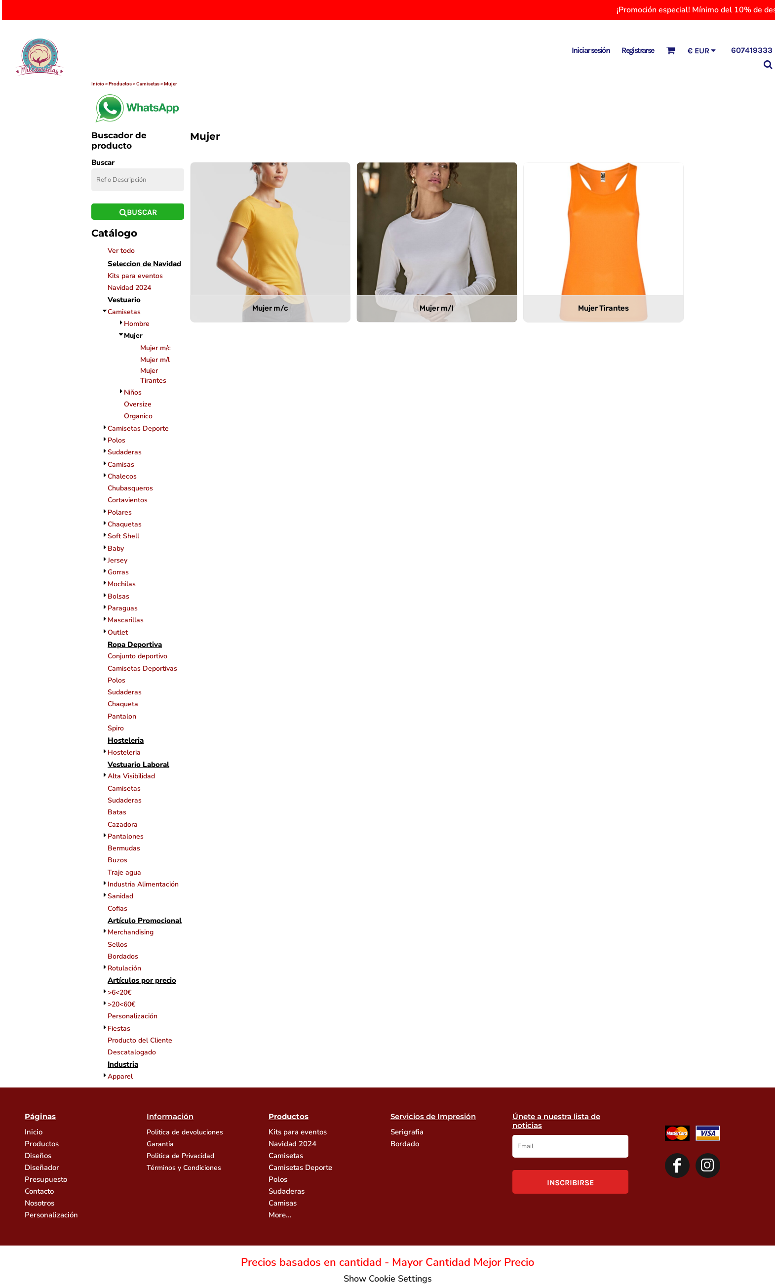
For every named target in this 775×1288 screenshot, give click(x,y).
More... (280, 1215)
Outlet (118, 632)
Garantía (160, 1144)
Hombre (137, 323)
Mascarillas (126, 620)
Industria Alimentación (143, 884)
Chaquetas (125, 524)
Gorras (118, 572)
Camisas (121, 464)
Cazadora (123, 824)
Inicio (33, 1132)
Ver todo (121, 250)
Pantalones (126, 836)
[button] (670, 50)
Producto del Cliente (140, 1040)
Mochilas (122, 584)
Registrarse (637, 50)
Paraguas (123, 608)
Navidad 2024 (129, 287)
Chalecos (122, 476)
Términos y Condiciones (184, 1167)
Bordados (123, 956)
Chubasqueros (130, 488)
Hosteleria (124, 752)
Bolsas (118, 596)
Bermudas (124, 848)
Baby (116, 548)
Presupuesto (46, 1179)
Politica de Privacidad (180, 1156)
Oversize (138, 404)
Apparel (120, 1076)
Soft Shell (123, 536)
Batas (117, 812)
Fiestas (119, 1028)
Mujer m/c (155, 348)
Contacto (39, 1191)
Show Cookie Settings (388, 1279)
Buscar (103, 162)
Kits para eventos (135, 276)
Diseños (38, 1156)
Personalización (132, 1016)
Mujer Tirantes (153, 375)
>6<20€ (119, 992)
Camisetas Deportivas (142, 668)
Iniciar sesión (591, 50)
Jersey (117, 560)
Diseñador (42, 1167)
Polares (120, 512)
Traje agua (124, 872)
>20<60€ (121, 1004)
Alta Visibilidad (131, 776)
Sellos (117, 944)
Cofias (117, 908)
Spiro (116, 728)
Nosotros (39, 1203)
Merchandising (131, 932)
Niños (133, 392)
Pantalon (122, 716)
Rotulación (124, 968)
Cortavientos (128, 500)
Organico (138, 416)
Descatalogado (132, 1052)
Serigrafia (407, 1132)
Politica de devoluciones (185, 1132)
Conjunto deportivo (137, 656)
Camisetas (124, 312)
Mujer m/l (155, 359)
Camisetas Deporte (138, 428)
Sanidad (120, 896)
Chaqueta (123, 704)
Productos (42, 1144)
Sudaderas (125, 452)
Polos (116, 440)
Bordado (404, 1144)
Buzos (117, 860)
